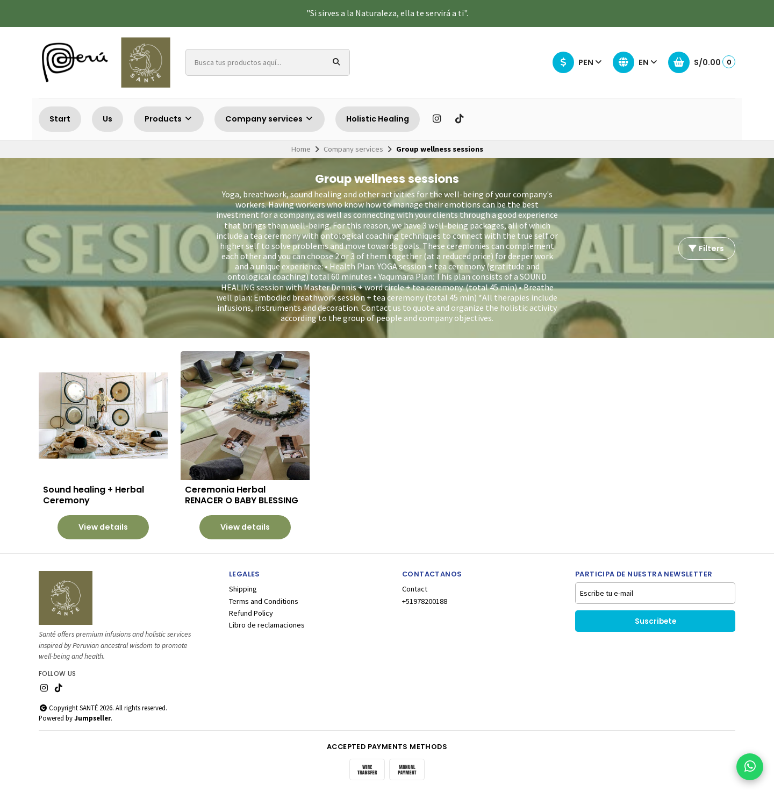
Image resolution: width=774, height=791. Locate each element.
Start (59, 118)
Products (169, 118)
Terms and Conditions (263, 601)
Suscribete (655, 621)
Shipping (243, 589)
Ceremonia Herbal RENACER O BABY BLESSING (241, 495)
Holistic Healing (377, 118)
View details (103, 527)
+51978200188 (424, 601)
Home (301, 149)
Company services (269, 118)
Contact (414, 589)
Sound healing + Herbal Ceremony (93, 495)
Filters (705, 248)
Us (107, 118)
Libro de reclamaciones (267, 625)
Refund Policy (251, 613)
